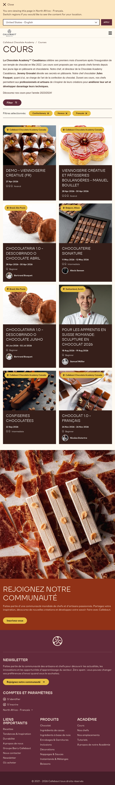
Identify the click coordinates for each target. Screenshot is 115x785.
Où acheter (9, 762)
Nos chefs (83, 730)
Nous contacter (12, 752)
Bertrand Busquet (23, 275)
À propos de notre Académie (93, 744)
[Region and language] (51, 22)
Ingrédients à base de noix (55, 735)
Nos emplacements (88, 735)
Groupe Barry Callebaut (17, 748)
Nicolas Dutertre (78, 438)
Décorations (47, 749)
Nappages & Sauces (51, 754)
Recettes (8, 729)
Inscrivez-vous (15, 620)
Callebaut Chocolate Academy (18, 42)
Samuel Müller (77, 361)
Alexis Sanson (77, 270)
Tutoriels (82, 739)
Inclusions (46, 744)
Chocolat (45, 725)
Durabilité (9, 738)
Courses (42, 42)
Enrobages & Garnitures (54, 739)
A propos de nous (13, 743)
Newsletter (9, 757)
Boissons (45, 763)
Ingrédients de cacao (52, 730)
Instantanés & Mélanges (54, 758)
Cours (80, 725)
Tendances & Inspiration (17, 733)
